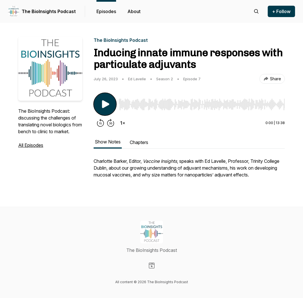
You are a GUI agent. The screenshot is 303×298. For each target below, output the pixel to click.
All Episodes (30, 145)
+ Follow (281, 11)
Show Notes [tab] (108, 142)
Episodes (106, 11)
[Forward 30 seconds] (111, 123)
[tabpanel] (189, 171)
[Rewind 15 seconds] (100, 123)
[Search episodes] (256, 11)
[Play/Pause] (105, 104)
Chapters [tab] (139, 142)
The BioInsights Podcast (49, 11)
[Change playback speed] (122, 123)
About (134, 11)
